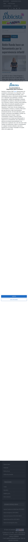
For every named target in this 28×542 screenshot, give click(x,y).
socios (15, 91)
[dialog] (14, 271)
